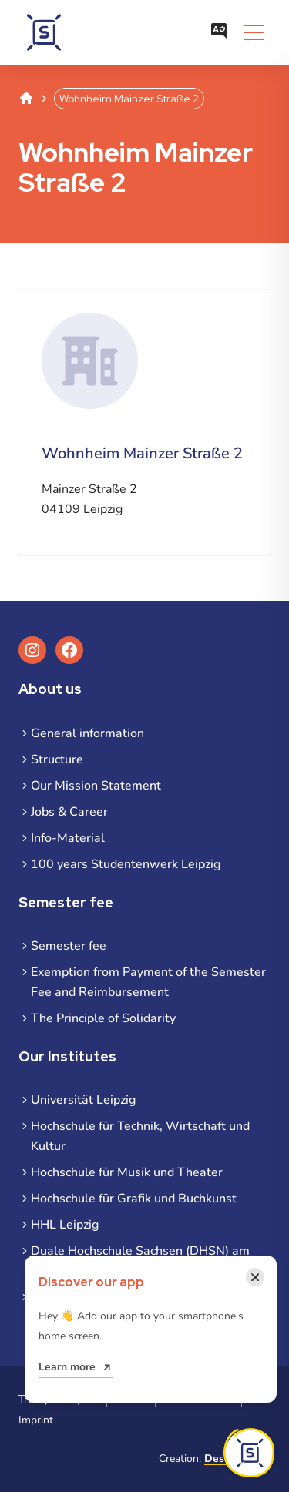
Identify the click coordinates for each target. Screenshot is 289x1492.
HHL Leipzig (65, 1224)
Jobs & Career (69, 811)
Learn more (67, 1367)
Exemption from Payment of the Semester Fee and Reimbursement (148, 982)
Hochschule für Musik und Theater (127, 1172)
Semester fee (68, 945)
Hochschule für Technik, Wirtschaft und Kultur (140, 1136)
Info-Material (68, 838)
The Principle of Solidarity (103, 1018)
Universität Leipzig (83, 1099)
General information (87, 733)
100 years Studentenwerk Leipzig (125, 864)
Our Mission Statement (96, 785)
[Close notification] (255, 1277)
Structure (57, 759)
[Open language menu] (219, 32)
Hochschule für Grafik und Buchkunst (134, 1198)
